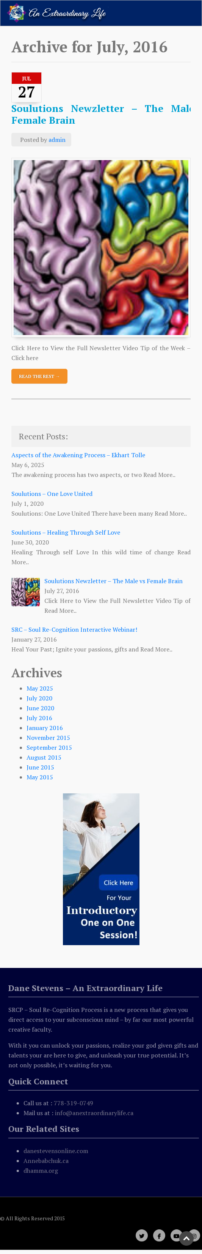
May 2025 (40, 688)
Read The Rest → (39, 376)
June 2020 (40, 708)
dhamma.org (42, 1170)
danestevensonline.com (57, 1151)
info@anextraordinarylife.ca (95, 1113)
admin (57, 139)
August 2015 (44, 757)
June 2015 (40, 767)
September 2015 (49, 747)
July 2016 (39, 718)
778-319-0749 (74, 1103)
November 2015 (48, 737)
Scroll (186, 1238)
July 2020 (39, 698)
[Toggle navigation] (185, 13)
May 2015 (40, 777)
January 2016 (45, 728)
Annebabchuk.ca (47, 1160)
